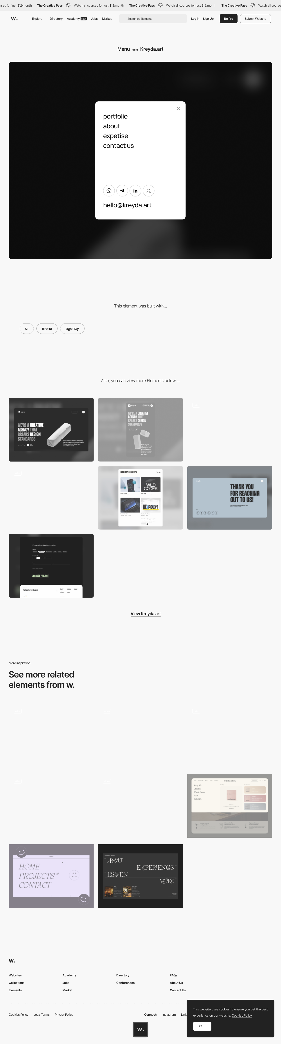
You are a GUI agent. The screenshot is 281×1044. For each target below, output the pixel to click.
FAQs (173, 975)
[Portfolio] (140, 498)
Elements (15, 990)
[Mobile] (140, 430)
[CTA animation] (229, 430)
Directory (56, 18)
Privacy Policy (64, 1014)
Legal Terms (42, 1014)
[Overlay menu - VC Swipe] (51, 804)
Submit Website (255, 18)
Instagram (169, 1014)
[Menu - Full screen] (51, 876)
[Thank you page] (229, 498)
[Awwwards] (14, 18)
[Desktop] (51, 430)
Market (107, 18)
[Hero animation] (51, 498)
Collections (16, 983)
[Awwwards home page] (140, 1029)
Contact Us (178, 990)
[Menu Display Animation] (140, 735)
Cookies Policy (18, 1014)
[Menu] (140, 806)
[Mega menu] (229, 806)
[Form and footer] (51, 566)
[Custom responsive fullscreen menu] (229, 735)
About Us (176, 983)
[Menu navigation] (51, 735)
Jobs (94, 18)
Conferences (125, 983)
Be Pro (228, 18)
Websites (15, 975)
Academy (77, 18)
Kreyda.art (152, 49)
